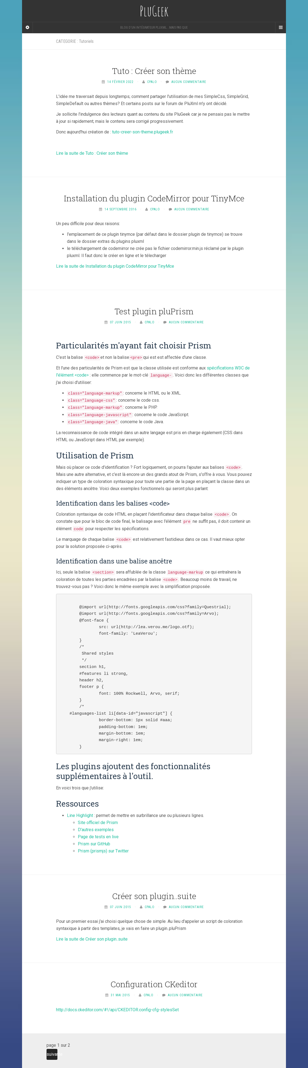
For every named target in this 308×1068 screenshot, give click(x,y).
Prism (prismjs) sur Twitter (103, 851)
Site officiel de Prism (98, 822)
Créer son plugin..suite (154, 896)
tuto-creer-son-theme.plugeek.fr (142, 132)
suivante (52, 1054)
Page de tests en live (98, 836)
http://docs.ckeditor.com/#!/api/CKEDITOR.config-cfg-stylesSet (117, 1009)
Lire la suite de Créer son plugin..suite (92, 939)
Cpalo (152, 82)
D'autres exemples (96, 829)
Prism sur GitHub (94, 843)
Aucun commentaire (188, 82)
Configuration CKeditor (154, 984)
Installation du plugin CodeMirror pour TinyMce (154, 198)
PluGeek (154, 11)
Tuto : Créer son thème (154, 70)
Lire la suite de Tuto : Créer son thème (92, 153)
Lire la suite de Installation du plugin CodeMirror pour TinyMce (115, 266)
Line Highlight (80, 815)
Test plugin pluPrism (154, 311)
